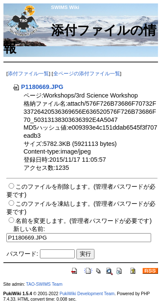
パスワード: (22, 253)
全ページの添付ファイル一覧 (86, 73)
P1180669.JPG (37, 86)
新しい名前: (29, 228)
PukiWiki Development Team (87, 293)
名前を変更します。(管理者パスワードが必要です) (83, 220)
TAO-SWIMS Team (44, 284)
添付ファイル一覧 (28, 73)
